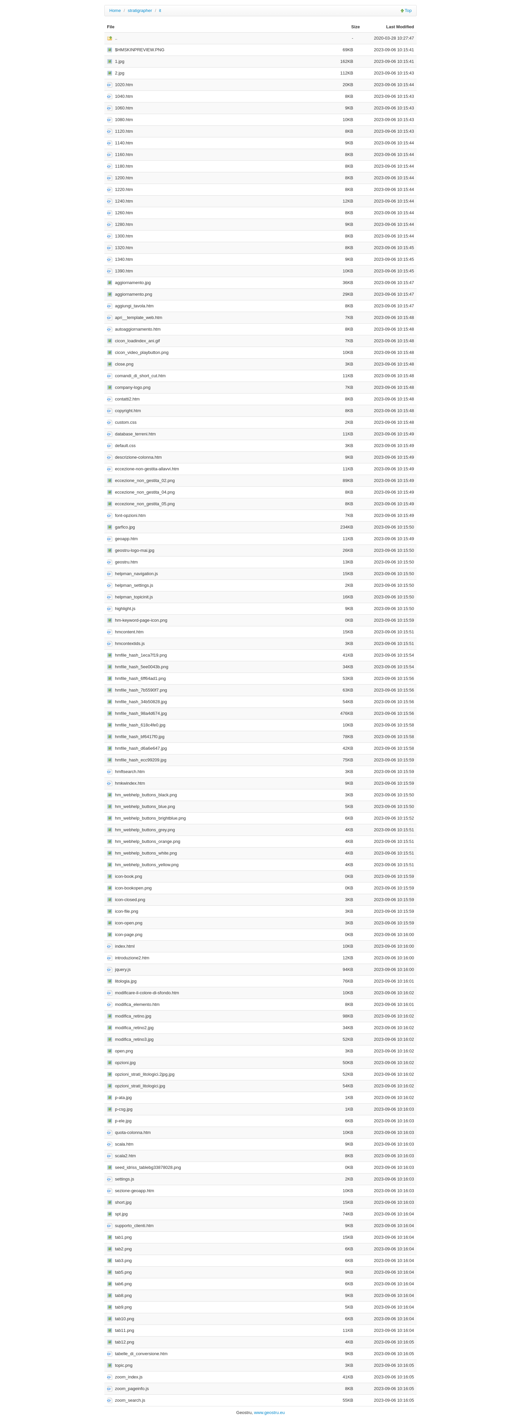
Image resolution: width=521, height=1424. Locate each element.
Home (115, 10)
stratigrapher (140, 10)
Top (408, 10)
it (160, 10)
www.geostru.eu (269, 1412)
